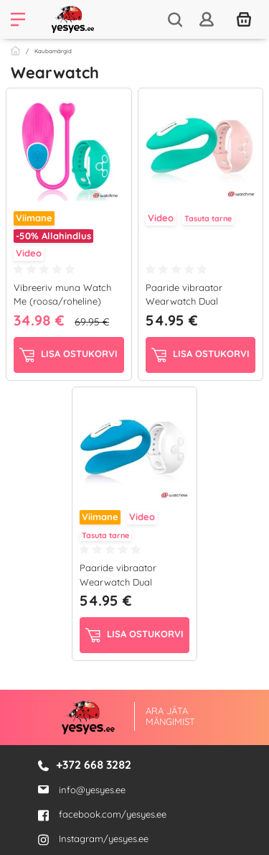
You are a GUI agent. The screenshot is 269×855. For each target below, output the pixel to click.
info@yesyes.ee (92, 789)
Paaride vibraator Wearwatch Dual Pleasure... (184, 301)
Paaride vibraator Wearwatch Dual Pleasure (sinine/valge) (130, 581)
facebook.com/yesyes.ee (102, 814)
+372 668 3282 (93, 764)
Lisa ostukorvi (68, 355)
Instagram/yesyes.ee (93, 838)
